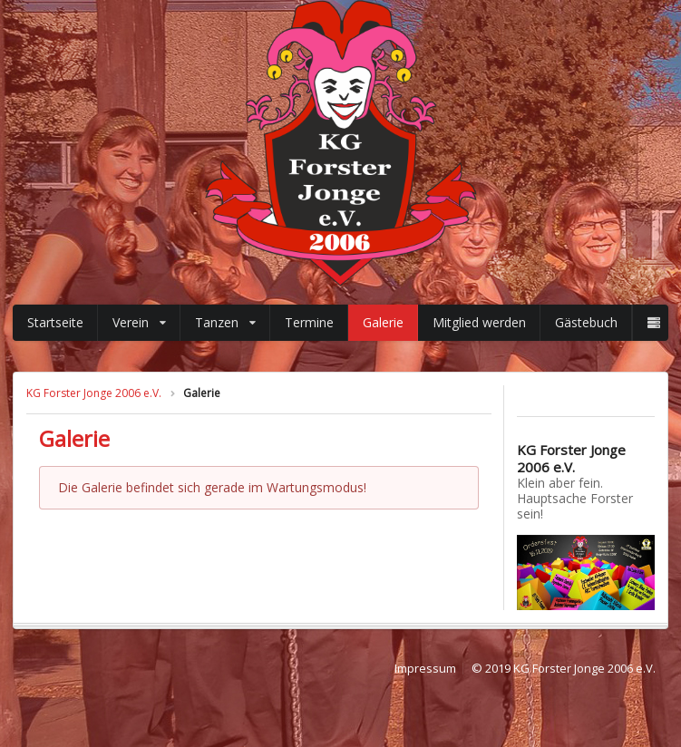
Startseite (55, 322)
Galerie (383, 322)
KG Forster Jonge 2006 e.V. (93, 393)
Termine (309, 322)
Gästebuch (586, 322)
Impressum (425, 668)
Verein (139, 322)
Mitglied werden (479, 322)
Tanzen (225, 322)
